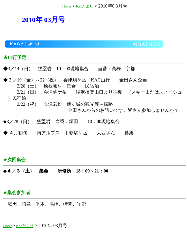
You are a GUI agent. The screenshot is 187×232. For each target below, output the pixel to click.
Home (66, 6)
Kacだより (85, 6)
